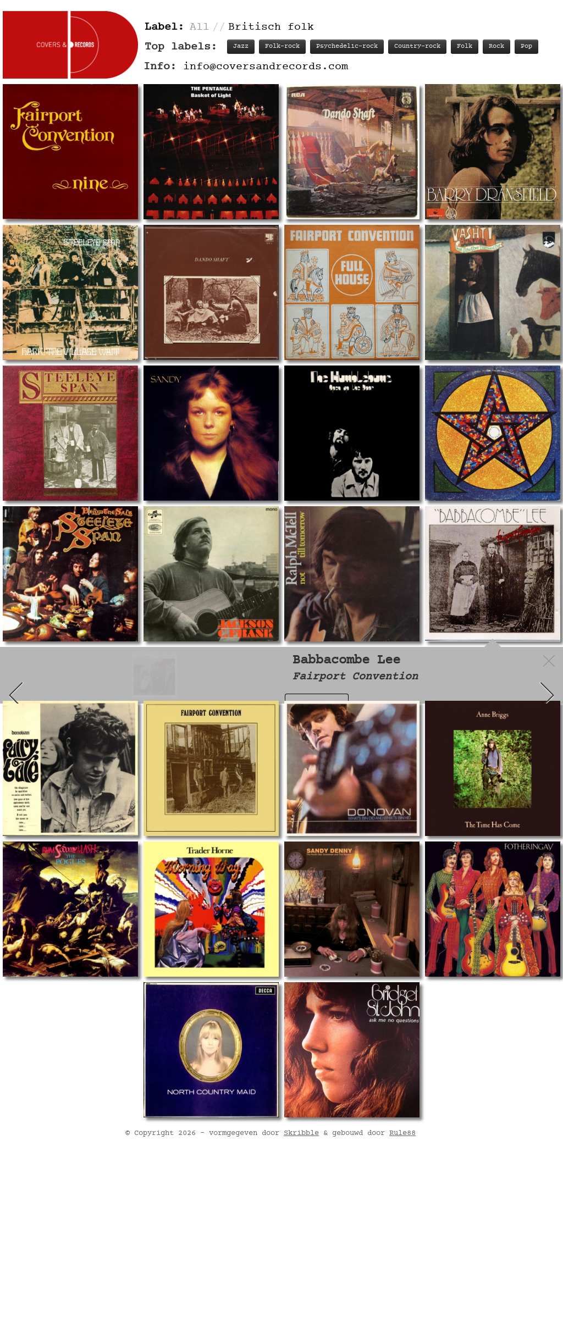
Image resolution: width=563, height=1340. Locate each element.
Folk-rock (282, 46)
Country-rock (417, 46)
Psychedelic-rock (347, 46)
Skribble (301, 1312)
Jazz (241, 46)
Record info (316, 704)
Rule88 (402, 1312)
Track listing (385, 704)
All (199, 27)
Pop (526, 46)
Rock (496, 46)
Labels (500, 704)
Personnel (450, 704)
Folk (464, 46)
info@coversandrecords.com (265, 66)
